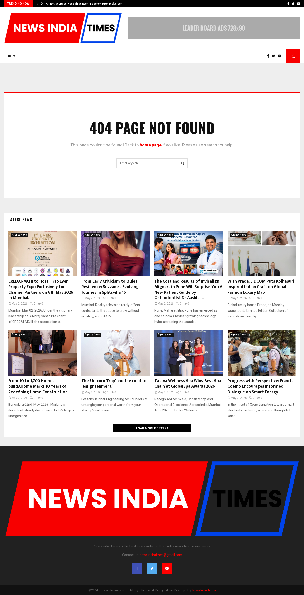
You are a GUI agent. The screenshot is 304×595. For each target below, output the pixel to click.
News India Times (204, 590)
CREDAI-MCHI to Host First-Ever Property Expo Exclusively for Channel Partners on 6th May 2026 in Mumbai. (40, 290)
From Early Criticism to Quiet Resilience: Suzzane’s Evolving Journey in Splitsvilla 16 (110, 287)
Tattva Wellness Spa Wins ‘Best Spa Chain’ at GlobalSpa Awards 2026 (187, 383)
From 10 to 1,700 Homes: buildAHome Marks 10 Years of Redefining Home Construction (38, 386)
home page (151, 144)
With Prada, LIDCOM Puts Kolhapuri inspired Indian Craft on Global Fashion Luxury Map (261, 287)
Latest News (20, 219)
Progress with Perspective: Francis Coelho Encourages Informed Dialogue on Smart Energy (260, 386)
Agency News (19, 235)
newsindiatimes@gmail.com (161, 555)
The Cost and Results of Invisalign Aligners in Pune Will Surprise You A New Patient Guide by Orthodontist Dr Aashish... (188, 290)
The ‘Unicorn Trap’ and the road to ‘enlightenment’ (114, 383)
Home (13, 56)
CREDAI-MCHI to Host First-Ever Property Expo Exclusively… (85, 3)
